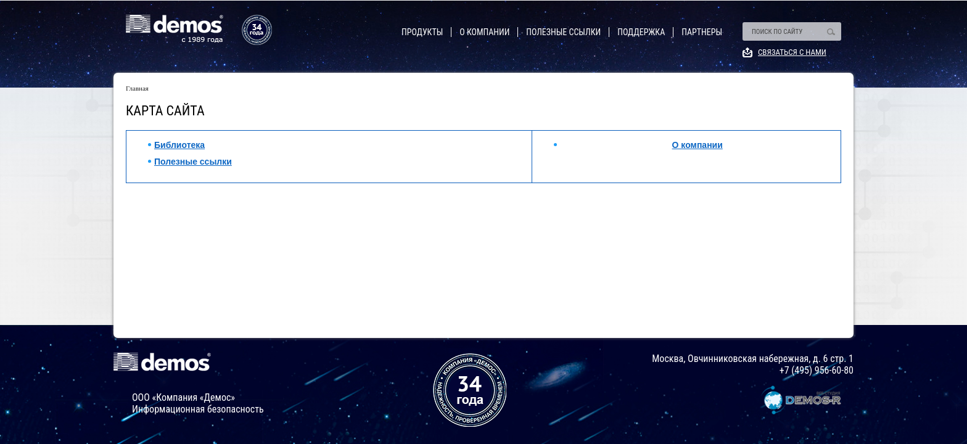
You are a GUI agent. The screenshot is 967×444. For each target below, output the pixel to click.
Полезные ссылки (563, 32)
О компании (484, 32)
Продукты (422, 32)
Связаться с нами (792, 52)
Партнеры (701, 32)
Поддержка (641, 32)
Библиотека (179, 145)
